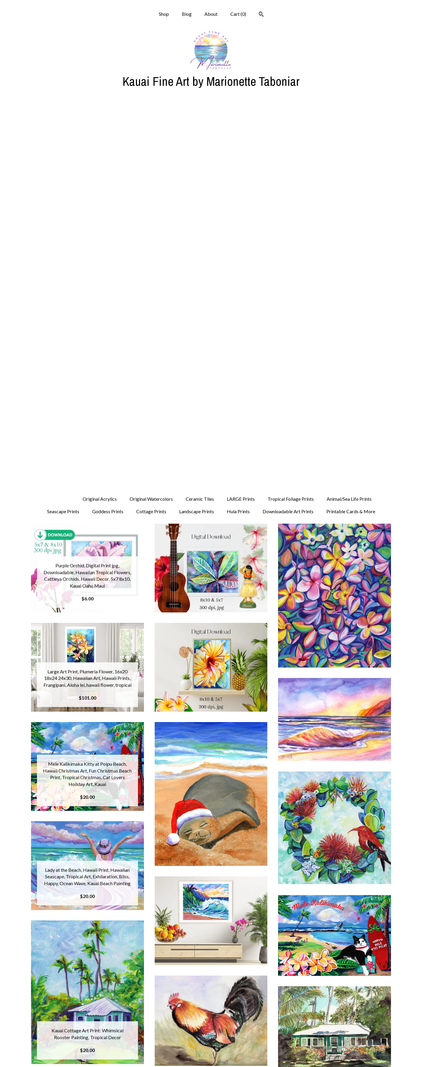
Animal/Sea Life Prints (349, 119)
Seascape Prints (63, 132)
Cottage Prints (151, 132)
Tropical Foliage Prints (291, 119)
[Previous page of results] (159, 959)
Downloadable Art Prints (288, 132)
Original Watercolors (151, 119)
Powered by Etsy (334, 1035)
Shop (164, 14)
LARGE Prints (241, 119)
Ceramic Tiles (200, 119)
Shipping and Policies (87, 1045)
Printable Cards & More (350, 132)
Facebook (211, 1026)
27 (240, 959)
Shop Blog (211, 1016)
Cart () (238, 14)
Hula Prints (238, 132)
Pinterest (210, 1035)
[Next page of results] (263, 959)
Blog (187, 14)
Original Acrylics (100, 119)
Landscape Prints (196, 132)
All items (60, 119)
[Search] (261, 15)
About (211, 14)
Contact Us (87, 1054)
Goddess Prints (107, 132)
